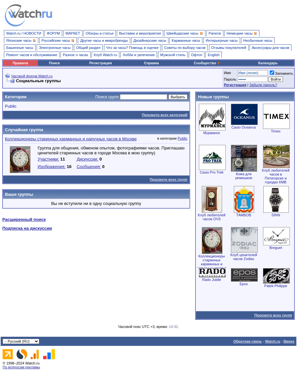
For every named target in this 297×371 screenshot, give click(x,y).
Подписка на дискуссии (27, 228)
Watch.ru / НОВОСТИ (23, 33)
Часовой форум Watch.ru (32, 76)
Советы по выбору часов (185, 48)
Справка (151, 63)
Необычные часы (257, 40)
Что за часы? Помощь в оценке (132, 48)
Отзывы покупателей (228, 48)
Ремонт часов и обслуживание (31, 55)
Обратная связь (247, 341)
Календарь (268, 63)
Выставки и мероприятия (140, 33)
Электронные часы (55, 48)
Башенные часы (19, 48)
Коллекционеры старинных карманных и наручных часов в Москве (71, 138)
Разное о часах (75, 55)
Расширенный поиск (24, 219)
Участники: (48, 159)
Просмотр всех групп (168, 179)
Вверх (289, 341)
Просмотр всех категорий (164, 115)
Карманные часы (186, 40)
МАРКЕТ (72, 33)
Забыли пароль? (263, 85)
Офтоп (196, 55)
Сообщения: (89, 166)
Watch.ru (272, 341)
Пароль (230, 79)
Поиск (54, 63)
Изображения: (51, 166)
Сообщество (207, 63)
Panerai (215, 33)
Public (10, 106)
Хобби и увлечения (139, 55)
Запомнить (281, 73)
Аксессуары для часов (270, 48)
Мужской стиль (172, 55)
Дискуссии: (87, 159)
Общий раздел (88, 48)
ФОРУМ (53, 33)
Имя (227, 73)
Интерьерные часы (222, 40)
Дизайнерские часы (149, 40)
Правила (20, 63)
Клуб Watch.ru (105, 55)
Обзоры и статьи (100, 33)
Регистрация (100, 63)
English (213, 55)
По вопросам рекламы (21, 367)
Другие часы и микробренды (104, 40)
